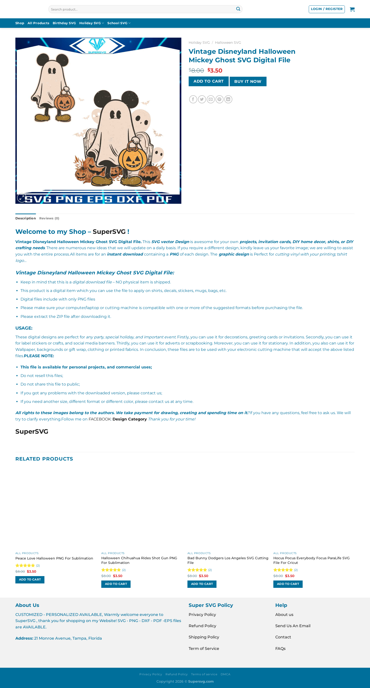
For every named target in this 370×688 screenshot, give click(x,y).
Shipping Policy (204, 637)
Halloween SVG (228, 42)
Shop (19, 23)
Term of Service (204, 648)
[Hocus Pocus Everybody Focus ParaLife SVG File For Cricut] (314, 508)
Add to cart (209, 81)
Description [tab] (25, 218)
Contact (283, 637)
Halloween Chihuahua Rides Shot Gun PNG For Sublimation (139, 560)
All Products (38, 23)
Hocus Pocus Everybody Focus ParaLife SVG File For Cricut (311, 560)
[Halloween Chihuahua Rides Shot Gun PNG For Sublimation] (142, 508)
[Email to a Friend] (211, 99)
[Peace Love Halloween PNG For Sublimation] (56, 508)
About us (284, 614)
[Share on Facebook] (193, 99)
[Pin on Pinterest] (220, 99)
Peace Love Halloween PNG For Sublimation (54, 558)
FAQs (280, 648)
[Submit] (238, 9)
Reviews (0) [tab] (49, 218)
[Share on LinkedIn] (228, 99)
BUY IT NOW (248, 81)
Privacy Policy (202, 614)
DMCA (226, 674)
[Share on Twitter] (202, 99)
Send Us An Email (292, 626)
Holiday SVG (91, 23)
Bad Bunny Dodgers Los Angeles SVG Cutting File (227, 560)
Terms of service (204, 674)
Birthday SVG (64, 23)
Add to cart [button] (30, 579)
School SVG (119, 23)
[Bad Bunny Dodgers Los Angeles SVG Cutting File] (228, 508)
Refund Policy (202, 626)
